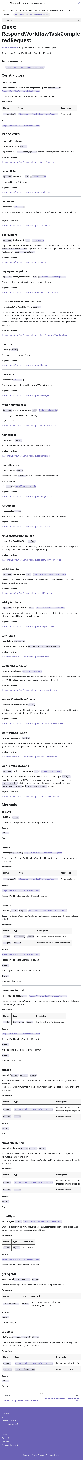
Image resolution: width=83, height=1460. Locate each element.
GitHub (5, 1434)
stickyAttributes (47, 626)
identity (43, 365)
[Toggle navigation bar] (3, 3)
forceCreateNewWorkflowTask (53, 335)
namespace (45, 455)
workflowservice (9, 47)
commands (45, 225)
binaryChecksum (47, 162)
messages (44, 395)
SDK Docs (6, 1414)
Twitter (5, 1438)
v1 (18, 47)
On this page (8, 20)
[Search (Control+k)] (79, 3)
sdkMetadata (46, 593)
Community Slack (10, 1424)
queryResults (46, 496)
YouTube (6, 1441)
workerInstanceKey (48, 756)
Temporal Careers (10, 1445)
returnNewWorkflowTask (51, 559)
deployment (45, 262)
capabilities (45, 192)
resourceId (45, 526)
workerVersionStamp (49, 796)
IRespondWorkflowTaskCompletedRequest (21, 162)
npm (4, 1417)
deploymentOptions (49, 292)
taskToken (44, 656)
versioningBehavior (48, 690)
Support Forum (9, 1421)
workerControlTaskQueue (51, 723)
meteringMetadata (48, 425)
